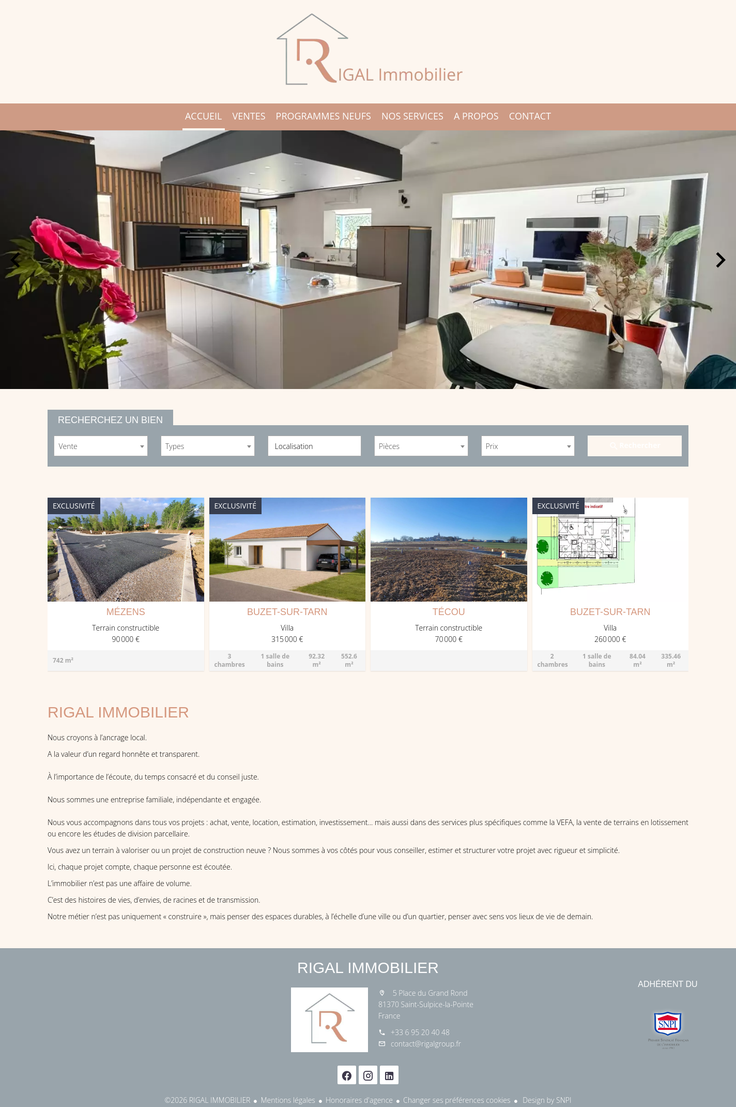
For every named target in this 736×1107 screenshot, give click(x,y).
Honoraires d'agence (359, 1100)
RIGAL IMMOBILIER (368, 967)
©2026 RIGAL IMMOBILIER (208, 1100)
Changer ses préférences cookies (457, 1100)
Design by (546, 1100)
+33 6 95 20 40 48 (420, 1032)
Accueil (368, 51)
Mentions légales (287, 1100)
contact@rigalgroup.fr (426, 1044)
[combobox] (101, 446)
